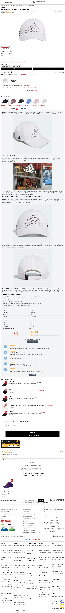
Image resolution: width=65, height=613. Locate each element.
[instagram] (54, 500)
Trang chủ (3, 5)
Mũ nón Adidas (12, 5)
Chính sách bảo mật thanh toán (29, 518)
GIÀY (53, 543)
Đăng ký (39, 465)
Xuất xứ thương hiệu (9, 328)
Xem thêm (32, 374)
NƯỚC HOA (29, 553)
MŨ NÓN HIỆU (17, 593)
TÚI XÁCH (3, 543)
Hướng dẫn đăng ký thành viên (29, 527)
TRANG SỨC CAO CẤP (56, 579)
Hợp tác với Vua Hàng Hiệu (7, 513)
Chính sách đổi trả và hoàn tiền (29, 514)
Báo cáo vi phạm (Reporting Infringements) (31, 532)
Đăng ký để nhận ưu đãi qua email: (8, 500)
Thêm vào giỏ (16, 68)
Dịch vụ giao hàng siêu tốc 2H (29, 525)
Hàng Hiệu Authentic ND (9, 450)
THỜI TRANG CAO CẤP (6, 563)
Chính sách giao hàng (27, 513)
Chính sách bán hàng (27, 509)
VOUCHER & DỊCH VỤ (18, 560)
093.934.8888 (42, 1)
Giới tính (5, 321)
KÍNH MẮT (29, 573)
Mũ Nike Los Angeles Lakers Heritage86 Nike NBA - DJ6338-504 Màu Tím (7, 492)
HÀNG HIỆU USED (30, 598)
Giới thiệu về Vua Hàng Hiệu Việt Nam (9, 509)
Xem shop (32, 462)
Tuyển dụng (3, 516)
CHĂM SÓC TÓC (30, 583)
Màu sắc (5, 322)
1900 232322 (43, 3)
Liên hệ (2, 518)
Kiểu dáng (6, 324)
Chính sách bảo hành (27, 511)
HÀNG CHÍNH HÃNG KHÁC (57, 596)
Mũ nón (34, 11)
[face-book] (51, 500)
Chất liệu (5, 326)
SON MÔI (41, 565)
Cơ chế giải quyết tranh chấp (28, 523)
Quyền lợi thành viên (27, 528)
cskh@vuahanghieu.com (55, 517)
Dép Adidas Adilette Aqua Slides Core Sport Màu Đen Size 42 (17, 87)
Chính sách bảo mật (27, 520)
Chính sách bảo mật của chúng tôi (41, 502)
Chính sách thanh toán (27, 516)
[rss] (62, 500)
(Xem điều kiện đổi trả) (13, 454)
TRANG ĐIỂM (42, 575)
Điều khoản (13, 536)
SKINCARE (16, 543)
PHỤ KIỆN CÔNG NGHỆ (31, 543)
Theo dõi (61, 451)
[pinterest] (57, 500)
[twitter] (59, 500)
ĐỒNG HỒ (16, 580)
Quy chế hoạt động (5, 511)
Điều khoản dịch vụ (27, 521)
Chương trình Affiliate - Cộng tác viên (8, 514)
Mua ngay (48, 68)
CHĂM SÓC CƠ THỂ (18, 608)
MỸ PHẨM (41, 543)
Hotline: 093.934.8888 (32, 435)
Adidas (7, 5)
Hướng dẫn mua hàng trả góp (29, 530)
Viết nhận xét (32, 341)
